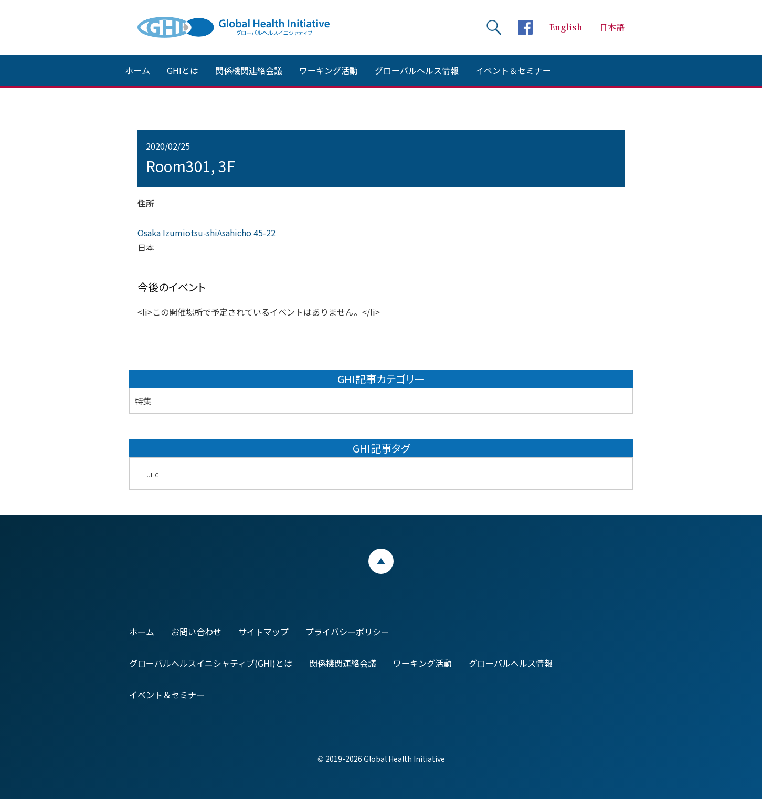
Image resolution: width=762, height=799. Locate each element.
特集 (143, 401)
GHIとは (182, 70)
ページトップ (381, 561)
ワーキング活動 (328, 70)
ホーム (137, 70)
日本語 (612, 27)
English (566, 27)
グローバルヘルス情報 (417, 70)
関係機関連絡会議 (248, 70)
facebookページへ (525, 27)
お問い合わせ (196, 631)
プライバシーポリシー (347, 631)
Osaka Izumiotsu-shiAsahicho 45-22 (206, 232)
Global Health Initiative (242, 27)
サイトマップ (263, 631)
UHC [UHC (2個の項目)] (152, 475)
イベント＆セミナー (513, 70)
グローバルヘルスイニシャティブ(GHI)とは (210, 663)
